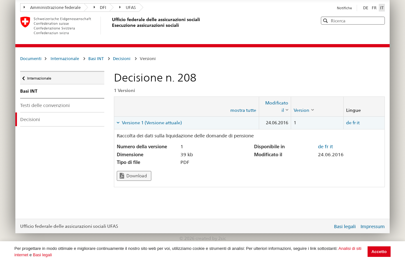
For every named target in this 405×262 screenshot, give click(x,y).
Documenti (31, 58)
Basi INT (96, 58)
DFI (100, 7)
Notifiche (344, 8)
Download (133, 176)
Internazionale (65, 58)
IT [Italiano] (382, 7)
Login (326, 226)
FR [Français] (374, 7)
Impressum (373, 226)
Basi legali (42, 254)
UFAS (127, 7)
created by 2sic (210, 238)
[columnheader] (275, 106)
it (358, 122)
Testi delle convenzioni (45, 105)
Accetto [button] (379, 251)
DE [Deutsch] (366, 7)
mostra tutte (243, 110)
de (349, 122)
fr (354, 122)
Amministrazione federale (52, 7)
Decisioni (122, 58)
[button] (379, 20)
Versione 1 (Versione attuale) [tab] (151, 122)
